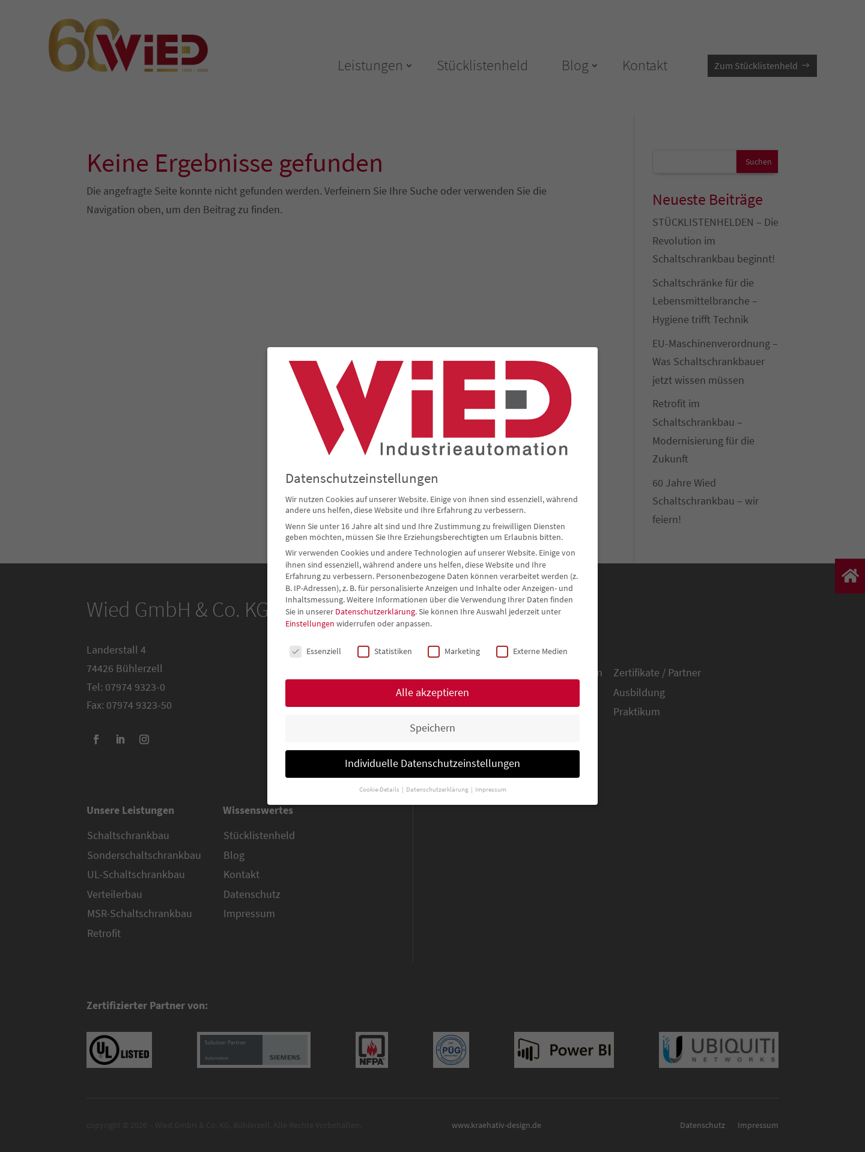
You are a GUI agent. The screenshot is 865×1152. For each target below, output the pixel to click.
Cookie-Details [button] (380, 789)
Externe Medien (532, 651)
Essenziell (315, 651)
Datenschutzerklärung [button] (438, 789)
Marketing (454, 651)
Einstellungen (310, 623)
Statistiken (384, 651)
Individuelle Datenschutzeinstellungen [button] (432, 763)
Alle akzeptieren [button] (432, 692)
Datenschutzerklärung (375, 611)
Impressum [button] (490, 789)
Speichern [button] (432, 728)
